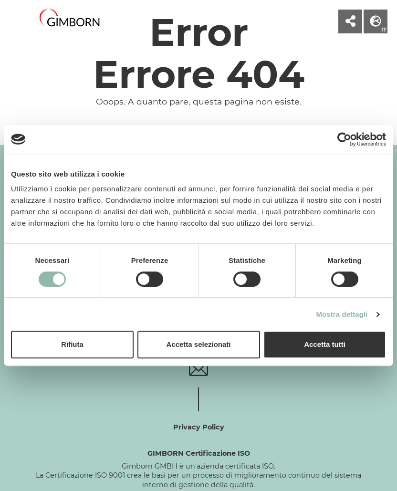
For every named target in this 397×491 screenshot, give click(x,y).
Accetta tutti (324, 344)
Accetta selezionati (198, 344)
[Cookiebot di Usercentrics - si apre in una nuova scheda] (344, 139)
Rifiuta (72, 344)
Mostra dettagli (341, 314)
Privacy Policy (198, 427)
